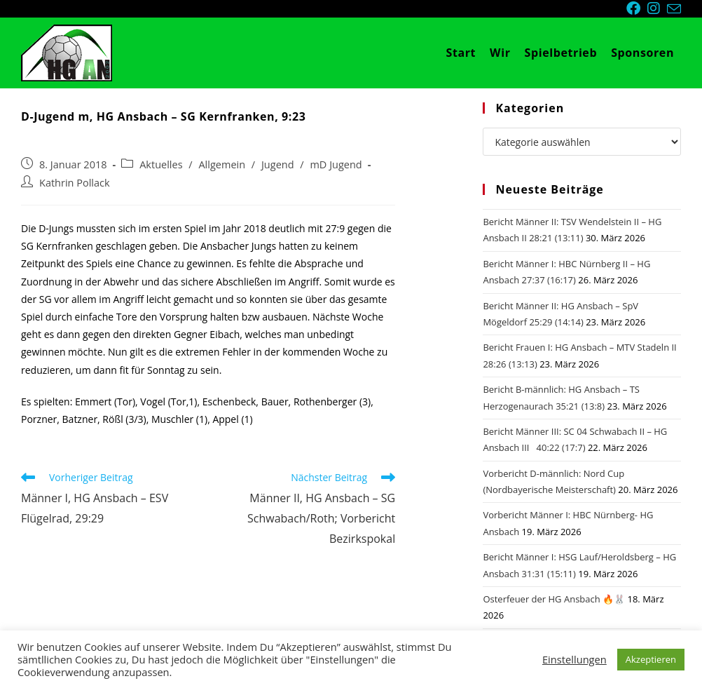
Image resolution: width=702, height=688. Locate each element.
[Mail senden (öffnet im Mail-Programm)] (674, 9)
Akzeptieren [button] (651, 659)
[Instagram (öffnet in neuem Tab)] (657, 8)
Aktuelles (160, 164)
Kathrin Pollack (74, 182)
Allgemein (221, 164)
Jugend (277, 164)
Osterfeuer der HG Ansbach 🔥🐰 (554, 599)
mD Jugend (336, 164)
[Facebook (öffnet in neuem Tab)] (636, 8)
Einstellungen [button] (574, 659)
